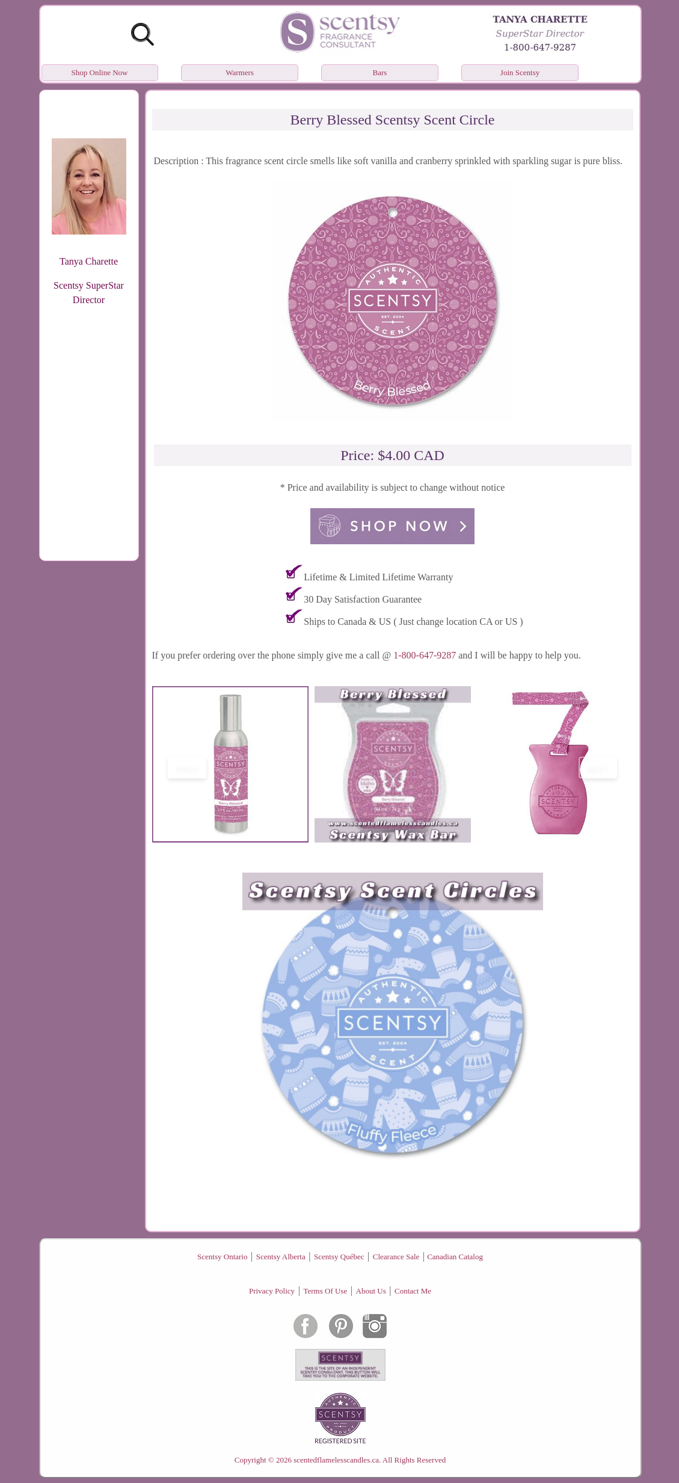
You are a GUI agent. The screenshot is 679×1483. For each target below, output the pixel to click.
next (598, 767)
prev (187, 767)
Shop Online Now (100, 72)
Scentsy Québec (339, 1256)
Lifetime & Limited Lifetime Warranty (378, 577)
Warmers (240, 72)
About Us (371, 1290)
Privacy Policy (272, 1290)
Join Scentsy (519, 72)
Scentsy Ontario (222, 1256)
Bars (380, 72)
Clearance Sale (396, 1256)
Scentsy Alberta (281, 1256)
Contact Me (413, 1290)
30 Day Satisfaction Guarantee (363, 599)
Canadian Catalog (455, 1256)
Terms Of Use (325, 1290)
